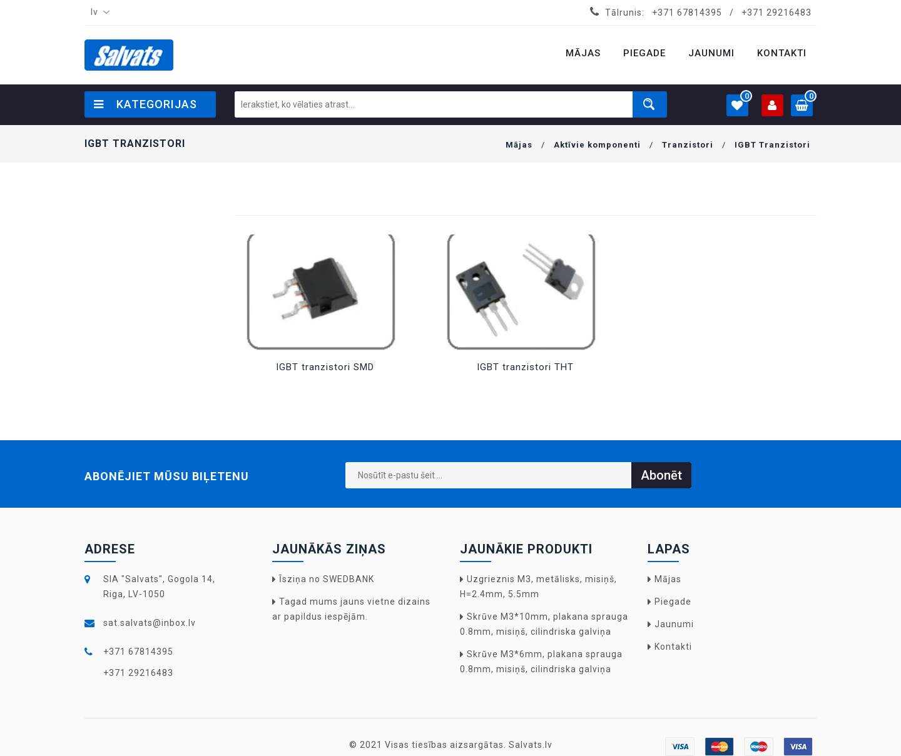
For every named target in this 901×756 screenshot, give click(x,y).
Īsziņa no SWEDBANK (326, 579)
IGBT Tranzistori (772, 144)
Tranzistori (687, 144)
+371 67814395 (687, 13)
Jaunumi (674, 624)
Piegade (672, 602)
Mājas (519, 144)
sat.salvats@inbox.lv (149, 623)
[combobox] (97, 12)
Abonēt (661, 475)
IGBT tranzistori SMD (325, 367)
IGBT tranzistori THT (525, 367)
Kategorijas (145, 104)
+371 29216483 (776, 13)
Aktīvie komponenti (597, 144)
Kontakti (673, 647)
